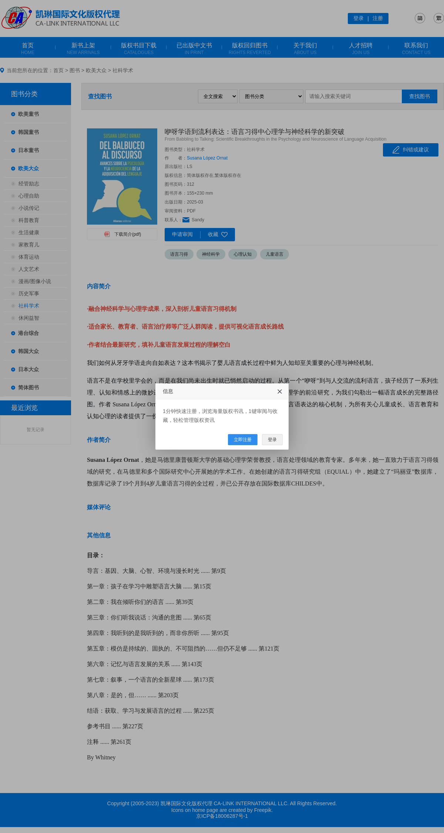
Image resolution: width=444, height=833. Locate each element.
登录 (272, 439)
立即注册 (243, 439)
